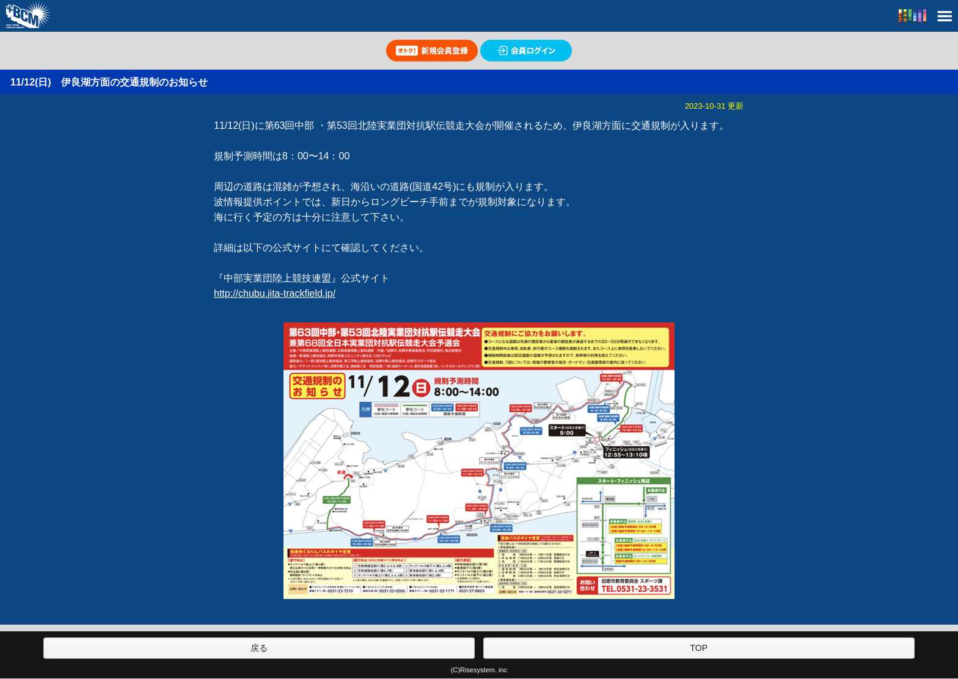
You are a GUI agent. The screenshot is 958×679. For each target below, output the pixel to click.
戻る (259, 648)
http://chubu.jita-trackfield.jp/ (274, 293)
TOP (699, 648)
